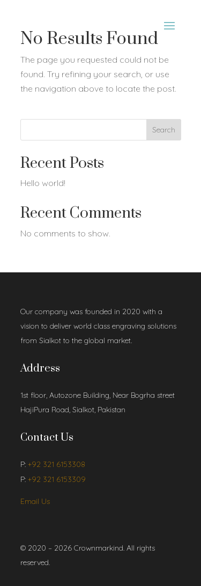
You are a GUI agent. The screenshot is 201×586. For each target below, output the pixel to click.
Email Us (35, 501)
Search (163, 130)
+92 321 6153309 (57, 479)
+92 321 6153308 (56, 464)
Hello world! (42, 182)
